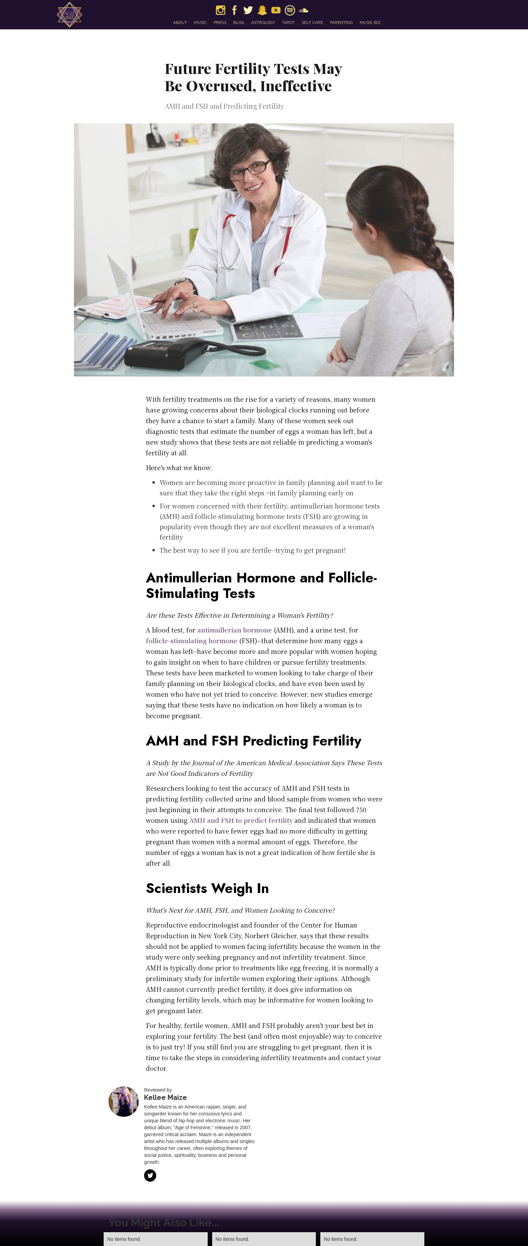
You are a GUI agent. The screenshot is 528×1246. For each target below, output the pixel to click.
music (200, 22)
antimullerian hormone (234, 629)
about (180, 22)
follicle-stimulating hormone (191, 640)
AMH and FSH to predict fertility (240, 820)
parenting (341, 22)
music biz (370, 22)
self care (312, 22)
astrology (263, 22)
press (220, 22)
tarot (288, 22)
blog (238, 22)
